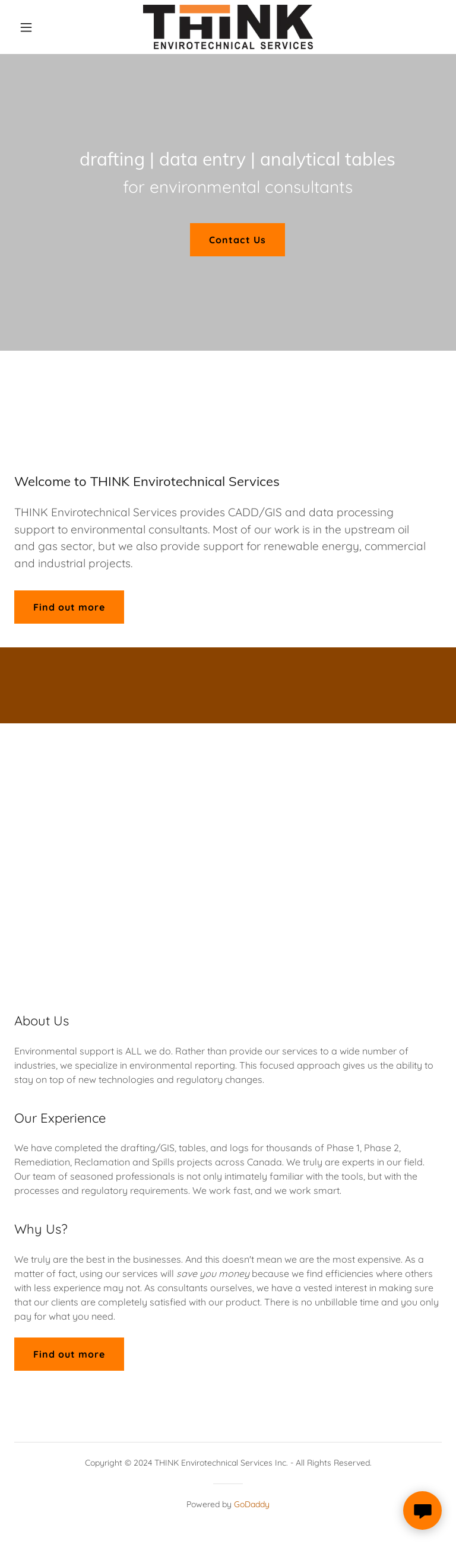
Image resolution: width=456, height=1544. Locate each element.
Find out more (69, 607)
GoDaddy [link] (252, 1504)
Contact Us (237, 240)
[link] (228, 27)
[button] (46, 27)
